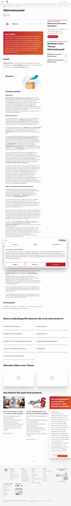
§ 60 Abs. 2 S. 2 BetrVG (20, 183)
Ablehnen (15, 264)
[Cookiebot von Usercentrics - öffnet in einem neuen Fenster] (60, 240)
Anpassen (35, 264)
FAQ (32, 480)
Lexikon (10, 6)
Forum (4, 495)
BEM (44, 473)
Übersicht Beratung (25, 476)
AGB (34, 501)
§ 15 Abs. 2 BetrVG (25, 171)
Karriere (11, 478)
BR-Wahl (45, 476)
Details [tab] (35, 244)
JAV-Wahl (45, 480)
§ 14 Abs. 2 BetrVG (21, 121)
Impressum (44, 500)
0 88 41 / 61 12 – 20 (25, 473)
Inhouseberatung (25, 480)
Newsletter (34, 471)
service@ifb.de (24, 475)
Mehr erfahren (8, 433)
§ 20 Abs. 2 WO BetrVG (30, 158)
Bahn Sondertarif (35, 475)
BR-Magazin (5, 493)
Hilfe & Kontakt (24, 471)
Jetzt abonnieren (52, 36)
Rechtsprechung (6, 489)
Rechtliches (49, 500)
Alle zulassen (55, 264)
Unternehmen (12, 471)
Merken (8, 15)
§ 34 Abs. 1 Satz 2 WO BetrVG (27, 145)
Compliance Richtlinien (14, 475)
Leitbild (11, 473)
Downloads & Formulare (36, 478)
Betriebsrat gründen (47, 471)
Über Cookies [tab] (56, 244)
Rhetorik (44, 475)
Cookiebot (40, 500)
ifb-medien (34, 473)
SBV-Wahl (45, 478)
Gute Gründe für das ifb (14, 476)
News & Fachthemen (7, 485)
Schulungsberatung (25, 478)
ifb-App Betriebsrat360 (36, 482)
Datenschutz (34, 500)
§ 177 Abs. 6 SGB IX (29, 295)
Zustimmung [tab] (15, 244)
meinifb (33, 476)
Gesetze (4, 491)
